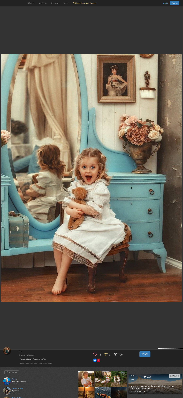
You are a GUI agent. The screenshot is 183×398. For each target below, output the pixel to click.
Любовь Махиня (26, 355)
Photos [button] (31, 3)
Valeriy (14, 379)
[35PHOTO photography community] (13, 3)
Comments (11, 372)
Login (165, 3)
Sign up (175, 3)
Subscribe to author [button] (145, 354)
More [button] (66, 3)
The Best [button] (55, 3)
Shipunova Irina (17, 388)
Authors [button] (43, 3)
